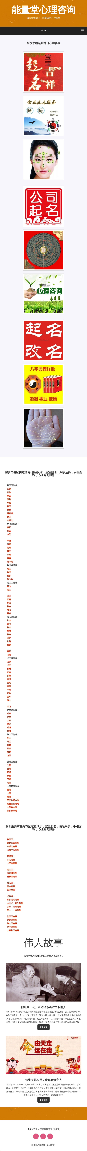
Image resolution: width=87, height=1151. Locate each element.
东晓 (9, 544)
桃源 (9, 613)
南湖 (9, 547)
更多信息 (43, 1027)
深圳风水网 (12, 810)
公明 (9, 768)
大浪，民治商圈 (14, 906)
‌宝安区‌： (11, 882)
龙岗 (9, 665)
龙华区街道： (13, 710)
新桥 (9, 641)
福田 (9, 506)
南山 (9, 589)
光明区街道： (13, 761)
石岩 (9, 654)
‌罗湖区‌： (11, 856)
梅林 (9, 509)
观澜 (9, 727)
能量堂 (56, 1129)
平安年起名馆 (13, 800)
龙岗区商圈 (12, 920)
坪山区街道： (13, 734)
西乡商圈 (11, 886)
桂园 (9, 530)
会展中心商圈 (13, 850)
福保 (9, 488)
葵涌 (9, 682)
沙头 (9, 492)
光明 (9, 765)
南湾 (9, 679)
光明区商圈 (12, 927)
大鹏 (9, 793)
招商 (9, 606)
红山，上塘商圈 (14, 910)
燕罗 (9, 651)
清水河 (10, 561)
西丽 (9, 599)
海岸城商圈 (12, 873)
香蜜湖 (10, 513)
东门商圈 (11, 859)
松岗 (9, 645)
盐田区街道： (13, 565)
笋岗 (9, 551)
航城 (9, 631)
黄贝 (9, 527)
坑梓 (9, 752)
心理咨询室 (12, 807)
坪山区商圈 (12, 923)
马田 (9, 782)
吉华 (9, 696)
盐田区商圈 (12, 916)
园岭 (9, 499)
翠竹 (9, 540)
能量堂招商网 (13, 803)
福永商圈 (11, 889)
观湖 (9, 713)
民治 (9, 724)
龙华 (9, 717)
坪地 (9, 693)
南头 (9, 586)
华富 (9, 502)
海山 (9, 568)
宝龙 (9, 706)
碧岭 (9, 745)
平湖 (9, 689)
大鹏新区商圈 (13, 930)
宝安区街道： (13, 617)
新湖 (9, 772)
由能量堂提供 (46, 1129)
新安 (9, 620)
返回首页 (51, 1145)
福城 (9, 731)
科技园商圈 (12, 876)
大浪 (9, 720)
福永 (9, 627)
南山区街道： (13, 582)
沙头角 (10, 579)
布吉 (9, 672)
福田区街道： (13, 485)
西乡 (9, 624)
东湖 (9, 554)
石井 (9, 748)
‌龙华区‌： (11, 896)
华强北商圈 (12, 846)
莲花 (9, 516)
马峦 (9, 741)
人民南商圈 (12, 863)
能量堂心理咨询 (44, 10)
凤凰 (9, 775)
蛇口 (9, 603)
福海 (9, 634)
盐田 (9, 572)
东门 (9, 534)
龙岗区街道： (13, 658)
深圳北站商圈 (13, 899)
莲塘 (9, 558)
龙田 (9, 755)
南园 (9, 495)
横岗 (9, 668)
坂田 (9, 675)
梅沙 (9, 575)
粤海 (9, 610)
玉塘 (9, 779)
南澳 (9, 686)
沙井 (9, 638)
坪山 (9, 738)
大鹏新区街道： (14, 786)
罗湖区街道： (13, 523)
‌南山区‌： (11, 869)
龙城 (9, 661)
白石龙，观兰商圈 (15, 903)
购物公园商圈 (13, 843)
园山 (9, 700)
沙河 (9, 596)
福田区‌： (11, 839)
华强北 (10, 520)
